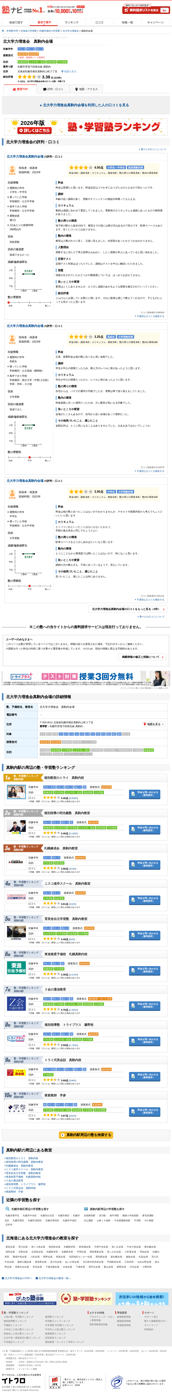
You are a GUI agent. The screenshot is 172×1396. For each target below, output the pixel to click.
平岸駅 (137, 1220)
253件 (72, 1116)
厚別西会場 (101, 1256)
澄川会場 (23, 1247)
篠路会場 (130, 1256)
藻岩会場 (10, 1247)
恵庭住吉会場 (22, 1267)
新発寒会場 (40, 1262)
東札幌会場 (150, 1247)
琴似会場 (144, 1251)
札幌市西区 (18, 1220)
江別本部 (129, 1262)
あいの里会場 (72, 1262)
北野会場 (23, 1251)
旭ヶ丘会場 (117, 1247)
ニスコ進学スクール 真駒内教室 (67, 883)
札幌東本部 (52, 1251)
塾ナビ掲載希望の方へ (155, 1321)
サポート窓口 (151, 1317)
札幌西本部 (67, 1251)
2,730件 (73, 1045)
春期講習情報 (124, 1317)
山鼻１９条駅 (103, 1220)
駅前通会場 (85, 1247)
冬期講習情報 (124, 1325)
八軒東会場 (130, 1251)
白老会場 (67, 1267)
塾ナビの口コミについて (153, 149)
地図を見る (154, 724)
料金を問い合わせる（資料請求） (148, 794)
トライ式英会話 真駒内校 (63, 1060)
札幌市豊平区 (12, 1215)
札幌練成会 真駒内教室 (61, 848)
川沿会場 (134, 1267)
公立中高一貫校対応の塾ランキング (22, 1337)
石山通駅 (88, 1220)
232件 (72, 904)
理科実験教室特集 (98, 1324)
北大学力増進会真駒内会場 (25, 156)
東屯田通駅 (148, 1215)
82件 (72, 939)
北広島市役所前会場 (93, 1262)
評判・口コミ (55, 89)
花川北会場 (56, 1262)
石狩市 (9, 1224)
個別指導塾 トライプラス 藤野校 (69, 1024)
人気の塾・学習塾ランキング (18, 1317)
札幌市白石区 (47, 1215)
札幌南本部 (69, 1247)
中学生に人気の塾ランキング (60, 1329)
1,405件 (73, 1010)
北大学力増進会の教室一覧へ (55, 1278)
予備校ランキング (13, 1325)
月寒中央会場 (101, 1247)
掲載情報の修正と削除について (140, 656)
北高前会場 (37, 1251)
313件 (72, 869)
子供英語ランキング (14, 1342)
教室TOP (22, 89)
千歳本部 (80, 1267)
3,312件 (73, 975)
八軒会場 (35, 1256)
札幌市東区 (63, 1215)
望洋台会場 (94, 1267)
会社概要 (6, 1387)
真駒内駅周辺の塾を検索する (89, 1135)
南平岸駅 (114, 1215)
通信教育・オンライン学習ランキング (64, 1342)
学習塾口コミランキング (57, 1321)
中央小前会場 (134, 1247)
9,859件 (73, 798)
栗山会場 (108, 1267)
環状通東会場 (96, 1251)
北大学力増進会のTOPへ (18, 1278)
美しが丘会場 (114, 1251)
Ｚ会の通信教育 (57, 989)
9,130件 (73, 833)
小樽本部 (147, 1267)
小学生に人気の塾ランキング (18, 1329)
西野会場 (47, 1256)
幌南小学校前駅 (131, 1215)
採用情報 (36, 1387)
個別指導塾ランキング (15, 1321)
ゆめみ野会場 (144, 1262)
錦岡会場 (121, 1267)
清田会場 (10, 1251)
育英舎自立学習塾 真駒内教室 (66, 918)
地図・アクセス (88, 89)
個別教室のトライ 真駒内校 (64, 777)
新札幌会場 (116, 1256)
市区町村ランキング (55, 1337)
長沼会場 (37, 1267)
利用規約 (148, 1329)
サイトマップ (151, 1325)
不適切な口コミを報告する (150, 316)
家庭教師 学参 (57, 1095)
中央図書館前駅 (122, 1220)
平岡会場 (81, 1251)
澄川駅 (102, 1215)
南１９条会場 (38, 1247)
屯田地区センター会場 (80, 1256)
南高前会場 (54, 1247)
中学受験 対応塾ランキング (59, 1325)
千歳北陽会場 (52, 1267)
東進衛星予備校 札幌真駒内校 (66, 954)
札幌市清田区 (35, 1220)
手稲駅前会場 (114, 1262)
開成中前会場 (20, 1256)
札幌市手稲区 (70, 1220)
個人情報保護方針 (21, 1387)
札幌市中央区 (30, 1215)
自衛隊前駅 (89, 1215)
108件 (72, 1080)
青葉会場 (60, 1256)
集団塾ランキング (54, 1317)
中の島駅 (149, 1220)
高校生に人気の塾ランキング (18, 1333)
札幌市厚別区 (52, 1220)
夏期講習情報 (124, 1321)
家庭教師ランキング (55, 1333)
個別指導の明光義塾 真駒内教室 (67, 813)
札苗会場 (143, 1256)
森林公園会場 (24, 1262)
